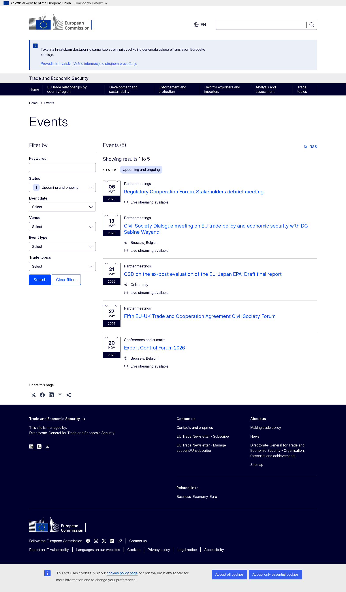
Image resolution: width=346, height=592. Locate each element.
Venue (34, 217)
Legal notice (187, 549)
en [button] (200, 24)
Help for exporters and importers (222, 89)
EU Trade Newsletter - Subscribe (203, 436)
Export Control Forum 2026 (154, 348)
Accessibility (214, 549)
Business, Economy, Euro (197, 496)
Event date (38, 198)
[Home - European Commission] (64, 22)
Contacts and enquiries (195, 427)
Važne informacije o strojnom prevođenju (105, 63)
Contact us (138, 541)
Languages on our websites (98, 549)
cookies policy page (122, 573)
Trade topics (302, 89)
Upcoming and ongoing (60, 187)
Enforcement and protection (172, 89)
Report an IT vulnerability (49, 549)
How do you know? (91, 3)
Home (34, 89)
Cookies (133, 549)
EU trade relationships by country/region (67, 89)
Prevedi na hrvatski (56, 63)
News (255, 436)
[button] (33, 394)
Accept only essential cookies (275, 574)
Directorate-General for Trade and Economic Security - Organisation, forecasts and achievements (277, 450)
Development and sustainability (123, 89)
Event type (38, 237)
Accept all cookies (229, 574)
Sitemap (256, 464)
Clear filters (66, 279)
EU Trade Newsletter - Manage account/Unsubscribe (201, 448)
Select (37, 226)
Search (40, 279)
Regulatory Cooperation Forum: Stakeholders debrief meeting (193, 191)
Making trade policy (265, 427)
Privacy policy (159, 549)
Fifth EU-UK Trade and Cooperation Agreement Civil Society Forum (200, 316)
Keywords (37, 158)
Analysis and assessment (266, 89)
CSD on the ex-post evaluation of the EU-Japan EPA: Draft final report (203, 274)
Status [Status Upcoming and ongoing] (34, 178)
